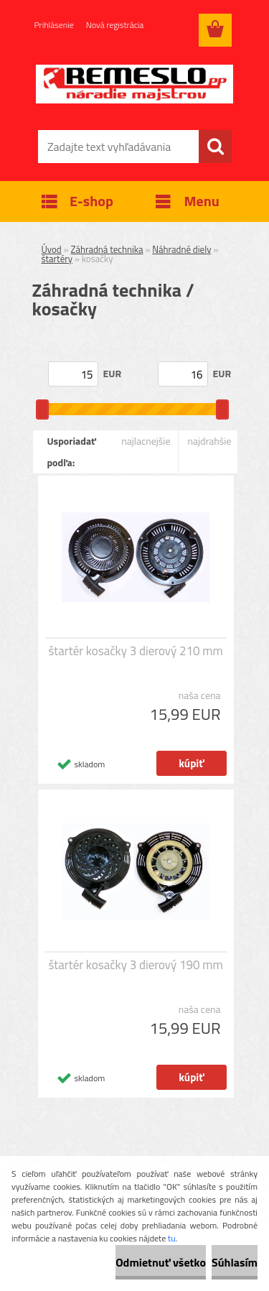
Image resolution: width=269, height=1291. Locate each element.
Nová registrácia (115, 25)
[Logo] (134, 84)
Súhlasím (235, 1262)
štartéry (57, 258)
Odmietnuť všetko (160, 1262)
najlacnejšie (145, 440)
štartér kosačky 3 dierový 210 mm (135, 651)
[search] (215, 146)
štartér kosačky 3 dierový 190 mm (135, 965)
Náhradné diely (181, 249)
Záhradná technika (107, 249)
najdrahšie (209, 440)
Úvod (52, 249)
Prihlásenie (54, 25)
